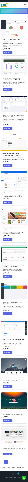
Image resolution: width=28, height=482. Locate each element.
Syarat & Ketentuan (11, 467)
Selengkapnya (7, 52)
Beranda (4, 10)
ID (19, 1)
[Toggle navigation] (25, 5)
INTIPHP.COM (21, 477)
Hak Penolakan (20, 467)
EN (21, 1)
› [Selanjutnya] (9, 462)
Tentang (3, 467)
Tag (8, 10)
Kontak (12, 469)
